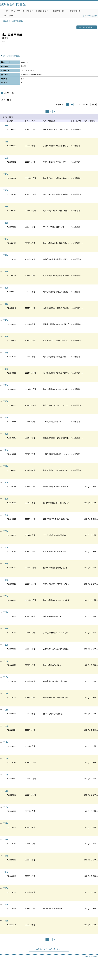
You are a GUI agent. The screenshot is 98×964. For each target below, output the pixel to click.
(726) (5, 547)
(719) (5, 661)
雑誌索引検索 (75, 11)
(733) (5, 434)
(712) (5, 775)
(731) (5, 466)
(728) (5, 515)
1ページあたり (82, 104)
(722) (5, 612)
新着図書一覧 (58, 11)
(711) (5, 791)
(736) (5, 385)
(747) (5, 206)
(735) (5, 401)
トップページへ (8, 11)
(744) (5, 255)
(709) (5, 823)
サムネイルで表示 (72, 104)
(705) (5, 888)
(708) (5, 839)
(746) (5, 223)
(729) (5, 499)
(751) (5, 142)
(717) (5, 693)
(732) (5, 450)
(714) (5, 742)
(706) (5, 872)
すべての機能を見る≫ (90, 15)
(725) (5, 564)
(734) (5, 417)
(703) (5, 921)
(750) (5, 158)
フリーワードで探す (25, 11)
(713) (5, 758)
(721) (5, 628)
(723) (5, 596)
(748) (5, 190)
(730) (5, 482)
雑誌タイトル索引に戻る (13, 21)
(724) (5, 580)
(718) (5, 677)
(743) (5, 271)
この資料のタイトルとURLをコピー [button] (49, 949)
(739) (5, 336)
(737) (5, 369)
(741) (5, 304)
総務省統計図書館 (13, 4)
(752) (5, 125)
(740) (5, 320)
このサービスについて (90, 956)
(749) (5, 174)
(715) (5, 726)
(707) (5, 856)
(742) (5, 288)
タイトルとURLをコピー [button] (86, 27)
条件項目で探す (42, 11)
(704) (5, 904)
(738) (5, 353)
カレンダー (8, 16)
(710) (5, 807)
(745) (5, 239)
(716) (5, 710)
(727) (5, 531)
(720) (5, 645)
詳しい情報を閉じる (11, 56)
